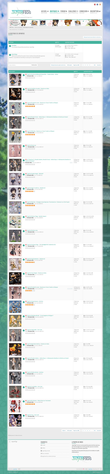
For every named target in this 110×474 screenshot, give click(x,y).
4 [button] (87, 65)
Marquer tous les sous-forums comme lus (92, 37)
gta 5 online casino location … (72, 45)
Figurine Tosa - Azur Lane (33, 415)
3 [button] (85, 65)
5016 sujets (69, 65)
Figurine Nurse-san (31, 145)
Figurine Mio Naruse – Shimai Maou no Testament (39, 400)
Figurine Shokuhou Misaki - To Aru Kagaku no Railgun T (40, 315)
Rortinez (88, 88)
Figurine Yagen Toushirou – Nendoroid (36, 188)
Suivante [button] (99, 65)
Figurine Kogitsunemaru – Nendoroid (36, 259)
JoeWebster (88, 159)
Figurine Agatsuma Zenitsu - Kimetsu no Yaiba (38, 344)
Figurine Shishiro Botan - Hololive (35, 372)
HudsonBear (89, 315)
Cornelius (88, 244)
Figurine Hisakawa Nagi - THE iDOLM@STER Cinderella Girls (41, 244)
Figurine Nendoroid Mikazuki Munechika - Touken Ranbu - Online (42, 74)
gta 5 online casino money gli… (72, 54)
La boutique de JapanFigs (28, 27)
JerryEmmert (89, 173)
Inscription (95, 11)
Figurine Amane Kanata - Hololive (35, 301)
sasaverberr (88, 372)
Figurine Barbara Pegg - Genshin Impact (36, 216)
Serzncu (88, 400)
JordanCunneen (89, 329)
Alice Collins (89, 188)
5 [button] (89, 65)
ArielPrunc (70, 46)
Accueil (45, 11)
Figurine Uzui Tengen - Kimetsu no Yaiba (36, 273)
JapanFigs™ (15, 469)
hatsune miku (30, 76)
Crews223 (88, 102)
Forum (63, 11)
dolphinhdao (89, 301)
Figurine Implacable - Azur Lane (34, 329)
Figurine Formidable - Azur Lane (34, 386)
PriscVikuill (88, 202)
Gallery (43, 448)
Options (64, 430)
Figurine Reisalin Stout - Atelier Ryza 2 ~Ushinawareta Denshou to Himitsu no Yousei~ (47, 117)
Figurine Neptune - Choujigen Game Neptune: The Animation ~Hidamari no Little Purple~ (48, 202)
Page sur (76, 65)
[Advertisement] (92, 53)
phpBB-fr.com (15, 472)
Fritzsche (88, 145)
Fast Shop (14, 54)
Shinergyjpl (88, 358)
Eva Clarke (88, 131)
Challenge (73, 11)
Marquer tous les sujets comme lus (58, 65)
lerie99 (87, 344)
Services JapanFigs (18, 27)
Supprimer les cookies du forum (48, 456)
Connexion (84, 11)
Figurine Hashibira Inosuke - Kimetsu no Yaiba (38, 88)
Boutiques (54, 11)
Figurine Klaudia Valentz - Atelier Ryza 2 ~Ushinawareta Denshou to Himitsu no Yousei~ (48, 358)
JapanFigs (14, 441)
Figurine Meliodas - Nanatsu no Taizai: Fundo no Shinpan (40, 131)
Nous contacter (45, 453)
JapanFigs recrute (45, 450)
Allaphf (87, 415)
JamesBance (89, 273)
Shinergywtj (88, 386)
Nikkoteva (88, 74)
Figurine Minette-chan (32, 230)
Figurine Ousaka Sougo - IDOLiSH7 (35, 173)
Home (12, 27)
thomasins (88, 117)
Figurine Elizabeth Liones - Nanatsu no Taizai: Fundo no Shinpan (42, 102)
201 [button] (94, 65)
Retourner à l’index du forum (15, 435)
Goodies (14, 45)
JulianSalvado (89, 216)
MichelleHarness (89, 259)
